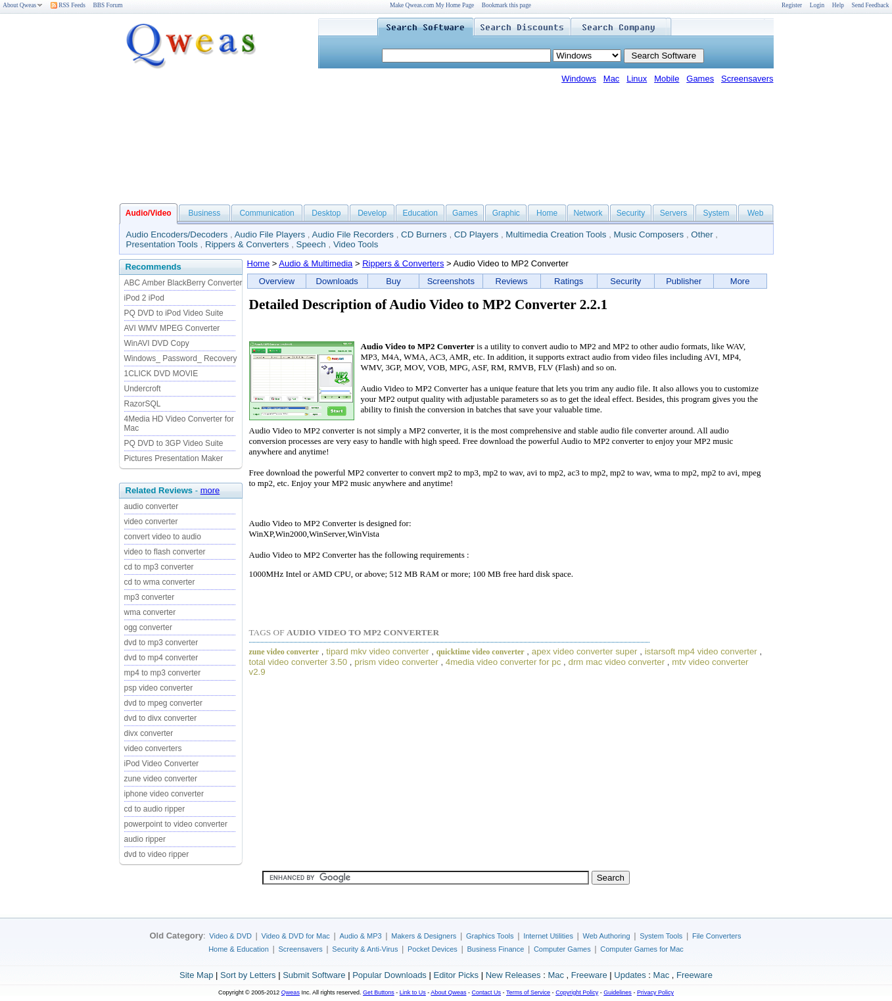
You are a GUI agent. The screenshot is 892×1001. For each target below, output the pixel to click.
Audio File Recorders (353, 234)
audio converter (151, 506)
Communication (266, 213)
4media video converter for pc (503, 662)
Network (587, 213)
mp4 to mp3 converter (162, 672)
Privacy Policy (655, 992)
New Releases (513, 975)
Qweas (290, 992)
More (740, 281)
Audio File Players (270, 234)
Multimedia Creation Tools (555, 234)
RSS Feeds (68, 5)
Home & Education (238, 949)
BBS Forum (108, 5)
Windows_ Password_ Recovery (180, 358)
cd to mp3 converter (159, 567)
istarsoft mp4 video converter (701, 651)
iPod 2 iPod (144, 298)
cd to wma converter (159, 582)
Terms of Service (528, 992)
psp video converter (158, 688)
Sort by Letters (248, 975)
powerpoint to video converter (175, 824)
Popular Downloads (389, 975)
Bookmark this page (506, 5)
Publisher (683, 281)
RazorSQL (142, 403)
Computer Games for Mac (642, 949)
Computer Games (562, 949)
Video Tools (355, 244)
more (210, 490)
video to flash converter (165, 551)
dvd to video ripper (156, 854)
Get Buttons (378, 992)
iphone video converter (164, 793)
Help (838, 5)
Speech (311, 244)
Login (817, 5)
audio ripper (145, 839)
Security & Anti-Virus (365, 949)
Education (420, 213)
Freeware (589, 975)
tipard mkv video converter (377, 651)
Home (546, 213)
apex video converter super (585, 651)
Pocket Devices (433, 949)
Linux (636, 79)
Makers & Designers (423, 936)
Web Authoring (606, 936)
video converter (151, 521)
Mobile (666, 79)
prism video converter (396, 662)
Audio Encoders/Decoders (177, 234)
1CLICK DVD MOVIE (161, 373)
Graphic (506, 213)
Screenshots (451, 281)
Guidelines (617, 992)
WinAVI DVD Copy (156, 343)
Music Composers (649, 234)
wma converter (150, 612)
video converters (153, 748)
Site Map (196, 975)
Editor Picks (456, 975)
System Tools (661, 936)
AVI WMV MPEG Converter (172, 328)
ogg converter (148, 627)
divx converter (149, 733)
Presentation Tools (162, 244)
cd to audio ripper (154, 809)
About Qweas (23, 5)
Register (792, 5)
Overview (276, 281)
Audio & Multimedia (315, 263)
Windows (578, 79)
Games (700, 79)
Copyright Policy (576, 992)
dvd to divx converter (160, 718)
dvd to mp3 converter (161, 642)
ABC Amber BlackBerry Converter (183, 282)
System (716, 213)
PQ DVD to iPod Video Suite (173, 313)
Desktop (326, 213)
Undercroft (142, 388)
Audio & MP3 (360, 936)
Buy (393, 281)
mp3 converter (149, 597)
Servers (673, 213)
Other (702, 234)
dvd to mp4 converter (161, 657)
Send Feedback (870, 5)
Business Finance (495, 949)
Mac (611, 79)
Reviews (512, 281)
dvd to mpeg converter (163, 703)
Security (631, 213)
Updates (630, 975)
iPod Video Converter (161, 763)
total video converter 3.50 (298, 662)
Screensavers (747, 79)
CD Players (476, 234)
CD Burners (424, 234)
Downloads (337, 281)
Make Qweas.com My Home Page (432, 5)
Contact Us (487, 992)
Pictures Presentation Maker (173, 458)
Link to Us (413, 992)
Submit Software (314, 975)
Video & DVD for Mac (296, 936)
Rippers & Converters (247, 244)
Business (205, 213)
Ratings (568, 281)
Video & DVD (230, 936)
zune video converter (160, 778)
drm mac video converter (616, 662)
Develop (372, 213)
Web (755, 213)
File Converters (716, 936)
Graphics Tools (490, 936)
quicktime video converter (480, 651)
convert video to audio (162, 536)
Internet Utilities (548, 936)
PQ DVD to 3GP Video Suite (173, 443)
